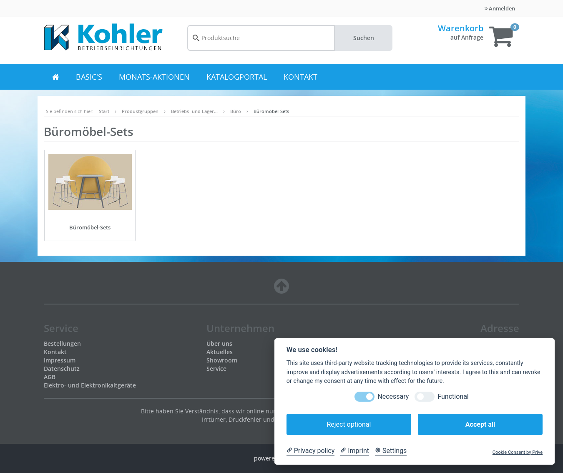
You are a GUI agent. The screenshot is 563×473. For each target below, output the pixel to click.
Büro (235, 111)
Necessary (393, 396)
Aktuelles (219, 352)
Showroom (221, 360)
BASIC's (89, 77)
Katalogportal (236, 77)
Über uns (219, 343)
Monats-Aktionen (154, 77)
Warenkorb (460, 28)
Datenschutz (62, 368)
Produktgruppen (140, 111)
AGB (49, 377)
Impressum (59, 360)
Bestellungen (62, 343)
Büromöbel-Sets (271, 111)
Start (104, 111)
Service (216, 368)
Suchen (363, 38)
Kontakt (300, 77)
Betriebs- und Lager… (194, 111)
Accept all (480, 424)
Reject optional (349, 424)
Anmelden (500, 8)
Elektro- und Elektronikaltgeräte (90, 385)
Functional (452, 396)
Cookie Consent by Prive (518, 452)
